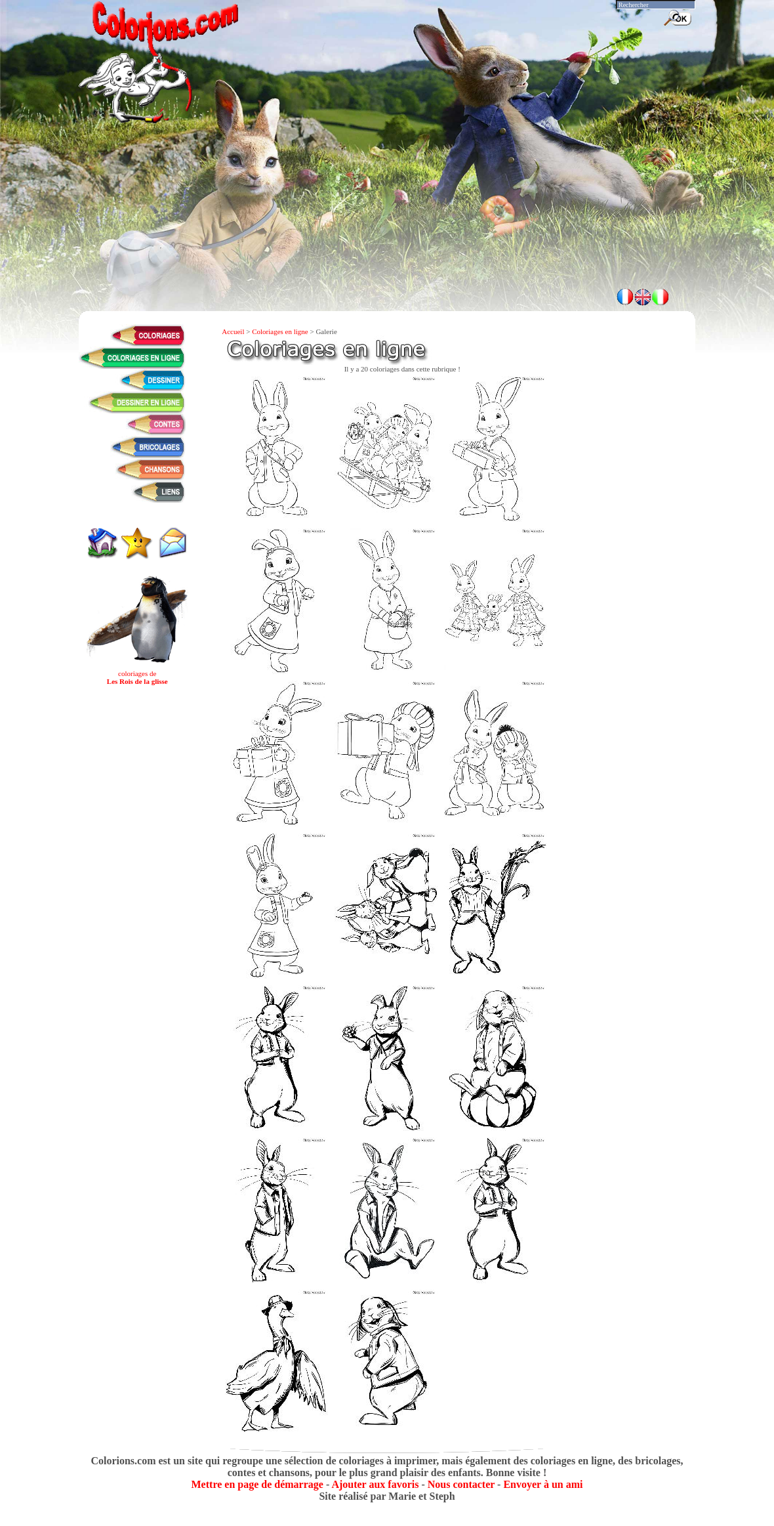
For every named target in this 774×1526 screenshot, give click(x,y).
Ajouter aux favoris (374, 1484)
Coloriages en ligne (280, 331)
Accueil (233, 331)
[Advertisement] (387, 243)
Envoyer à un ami (542, 1484)
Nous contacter (461, 1484)
